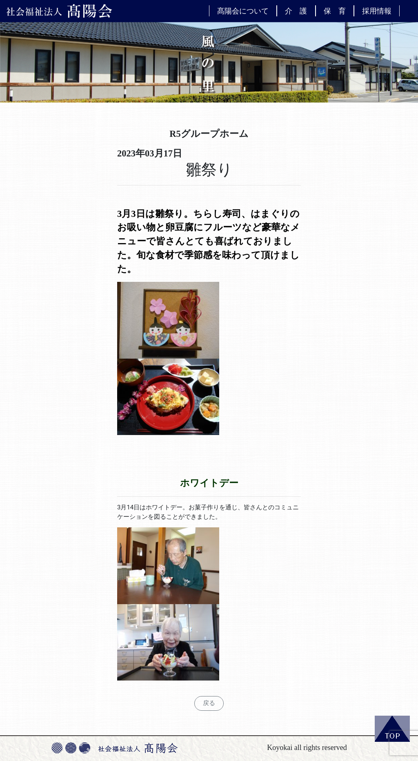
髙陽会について (243, 11)
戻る (209, 703)
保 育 (335, 11)
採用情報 (376, 11)
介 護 (296, 11)
